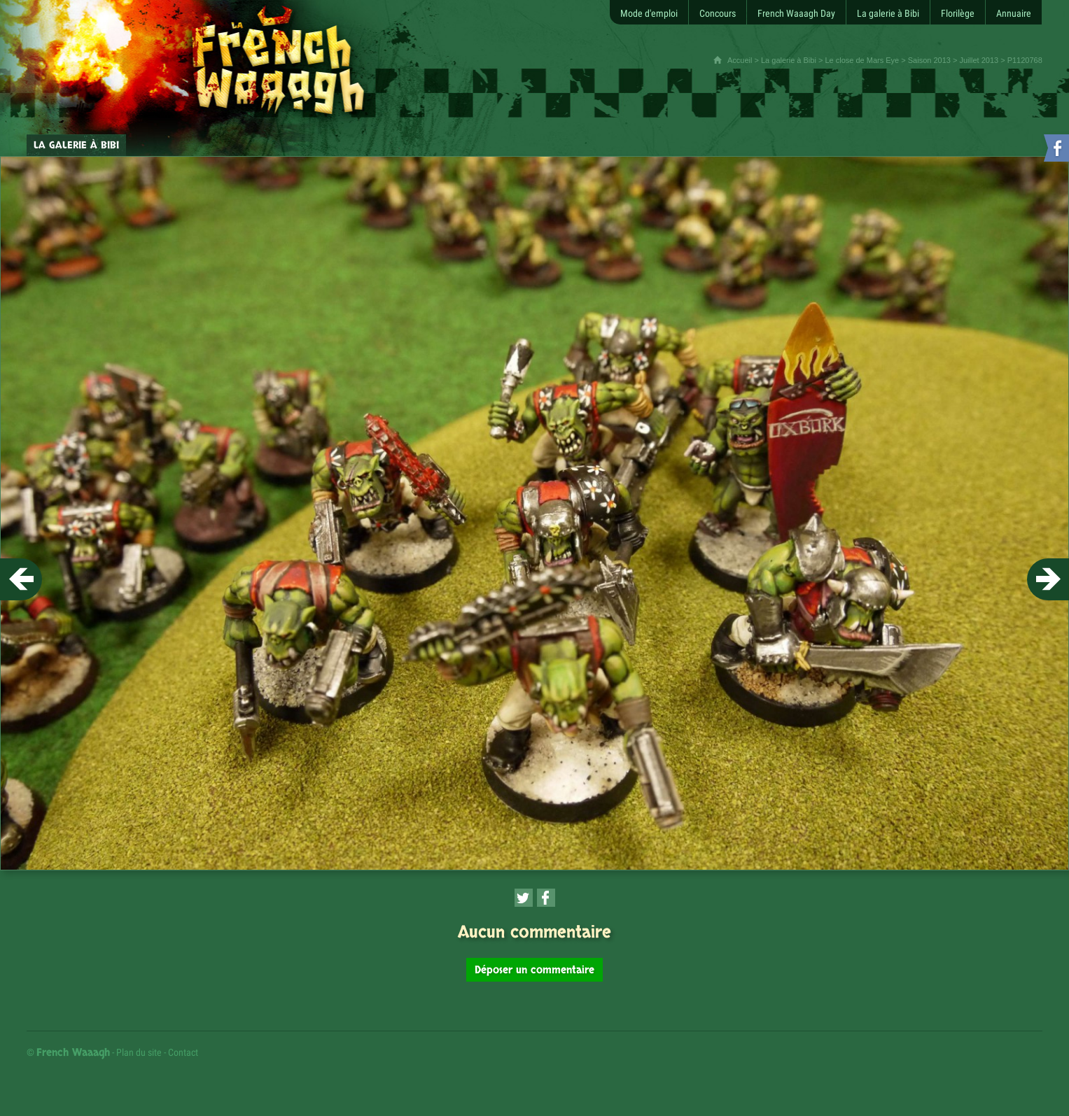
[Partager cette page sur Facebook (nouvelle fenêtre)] (546, 898)
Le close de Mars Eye (862, 60)
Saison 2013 (929, 60)
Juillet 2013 (978, 60)
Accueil (739, 60)
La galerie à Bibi (788, 60)
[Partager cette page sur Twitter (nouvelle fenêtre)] (524, 898)
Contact (183, 1052)
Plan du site (139, 1052)
